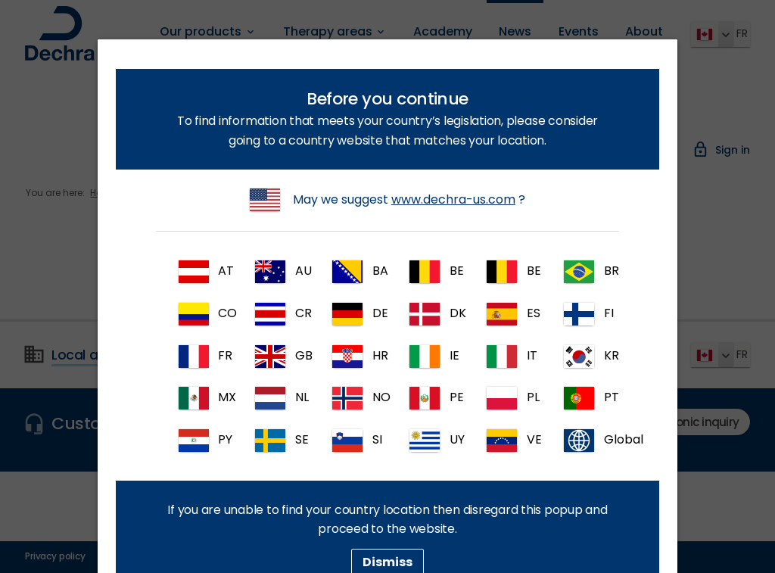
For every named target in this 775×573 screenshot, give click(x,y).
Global (588, 440)
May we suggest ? (387, 199)
